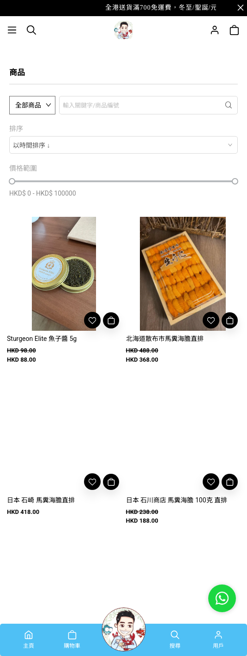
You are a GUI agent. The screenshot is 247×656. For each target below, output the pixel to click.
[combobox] (123, 145)
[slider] (12, 181)
